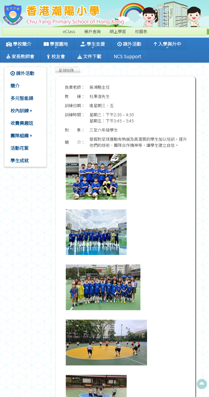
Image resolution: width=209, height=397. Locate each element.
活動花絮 (19, 148)
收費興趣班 (21, 123)
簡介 (15, 85)
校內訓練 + (21, 110)
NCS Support (127, 56)
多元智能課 (21, 98)
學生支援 (93, 45)
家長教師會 (20, 56)
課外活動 (129, 45)
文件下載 (89, 56)
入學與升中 (167, 45)
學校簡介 (18, 45)
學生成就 (19, 160)
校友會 (56, 56)
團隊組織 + (21, 135)
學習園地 (56, 45)
